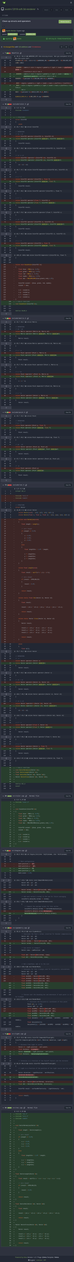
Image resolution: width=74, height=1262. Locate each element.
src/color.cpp (18, 796)
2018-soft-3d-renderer (24, 9)
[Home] (4, 3)
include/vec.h (18, 485)
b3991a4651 (13, 34)
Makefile (15, 53)
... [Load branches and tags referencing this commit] (3, 26)
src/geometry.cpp (20, 928)
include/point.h (18, 412)
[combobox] (61, 46)
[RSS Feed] (38, 9)
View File (68, 53)
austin (8, 9)
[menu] (71, 46)
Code (5, 15)
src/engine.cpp (18, 850)
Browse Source (65, 22)
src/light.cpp (17, 1034)
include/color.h (19, 104)
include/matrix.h (19, 318)
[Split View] (66, 46)
